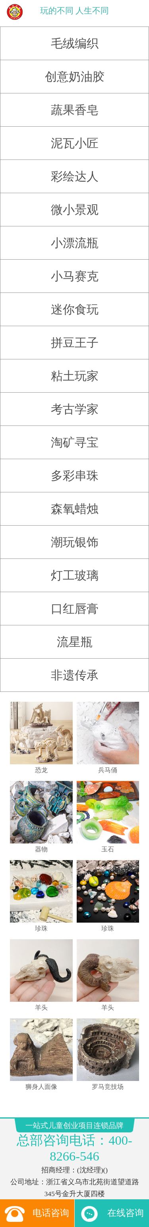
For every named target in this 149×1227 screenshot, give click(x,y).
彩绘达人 (75, 170)
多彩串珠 (75, 470)
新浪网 (119, 1171)
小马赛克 (75, 270)
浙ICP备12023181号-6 (74, 1143)
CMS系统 (74, 1171)
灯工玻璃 (75, 569)
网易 (92, 1171)
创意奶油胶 (74, 71)
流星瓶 (75, 636)
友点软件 (94, 1204)
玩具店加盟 (45, 1163)
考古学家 (75, 403)
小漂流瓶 (75, 237)
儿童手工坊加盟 (108, 1163)
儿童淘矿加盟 (74, 1163)
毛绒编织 (75, 37)
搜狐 (97, 1179)
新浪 (72, 1179)
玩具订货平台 (47, 1171)
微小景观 (75, 204)
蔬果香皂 (75, 104)
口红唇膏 (75, 603)
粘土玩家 (75, 370)
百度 (84, 1179)
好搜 (109, 1179)
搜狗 (59, 1179)
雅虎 (104, 1171)
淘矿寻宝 (75, 436)
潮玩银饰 (75, 536)
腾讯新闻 (42, 1179)
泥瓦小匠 (75, 137)
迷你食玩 (75, 303)
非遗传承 (75, 669)
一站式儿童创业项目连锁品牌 (41, 1197)
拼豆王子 (75, 337)
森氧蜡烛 (75, 503)
